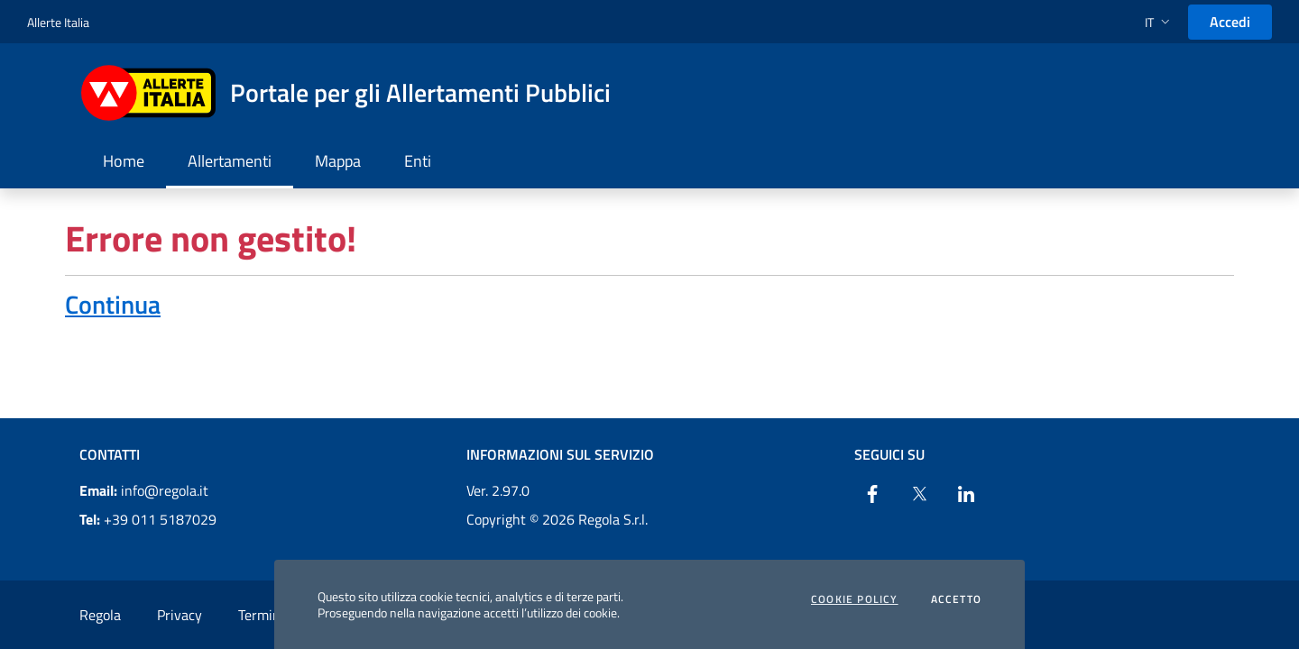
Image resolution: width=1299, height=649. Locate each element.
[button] (1159, 22)
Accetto (956, 599)
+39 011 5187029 (147, 519)
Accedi (1230, 21)
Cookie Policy (854, 599)
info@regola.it (143, 490)
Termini (261, 615)
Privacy (179, 615)
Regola (100, 615)
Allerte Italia (58, 22)
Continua (113, 304)
